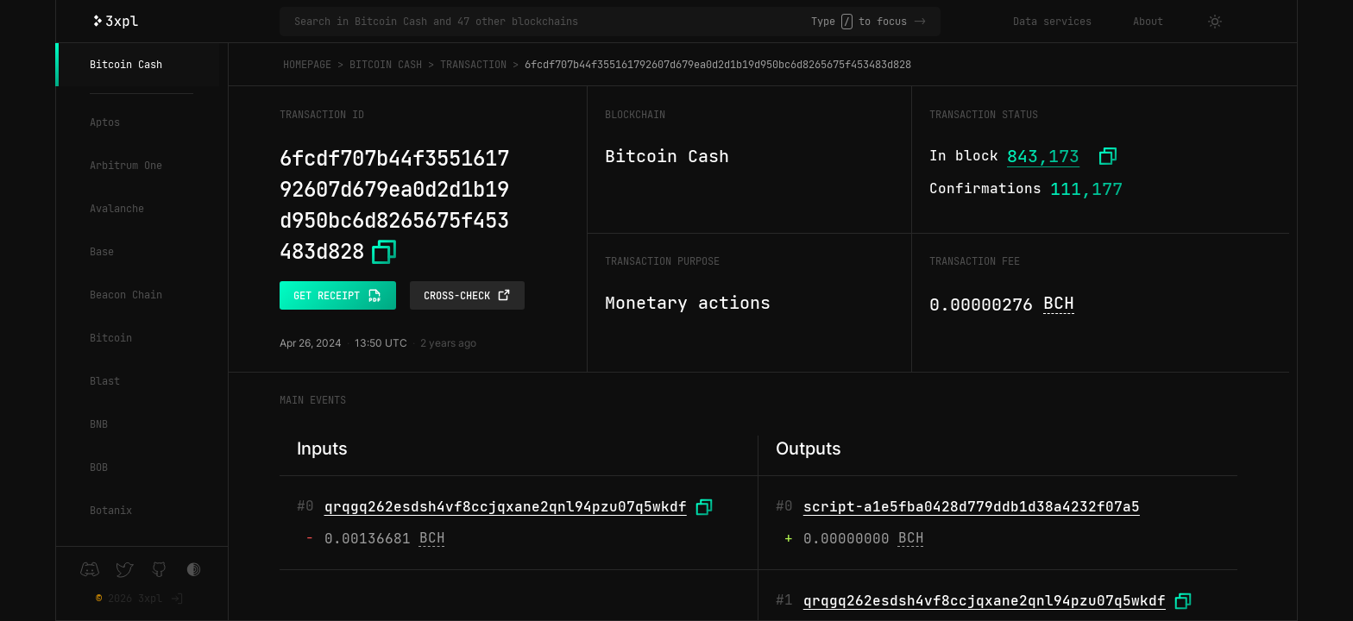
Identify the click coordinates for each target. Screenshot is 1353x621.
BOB (99, 467)
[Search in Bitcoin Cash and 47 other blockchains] (552, 21)
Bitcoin (111, 338)
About (1148, 21)
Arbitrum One (126, 165)
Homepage (307, 65)
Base (102, 252)
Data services (1052, 21)
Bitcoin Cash (126, 65)
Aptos (105, 122)
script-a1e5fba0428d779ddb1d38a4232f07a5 (971, 507)
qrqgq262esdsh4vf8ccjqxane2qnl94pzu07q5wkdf (505, 507)
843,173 (1043, 156)
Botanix (111, 511)
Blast (105, 381)
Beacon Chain (126, 295)
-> (920, 21)
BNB (99, 424)
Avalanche (117, 209)
